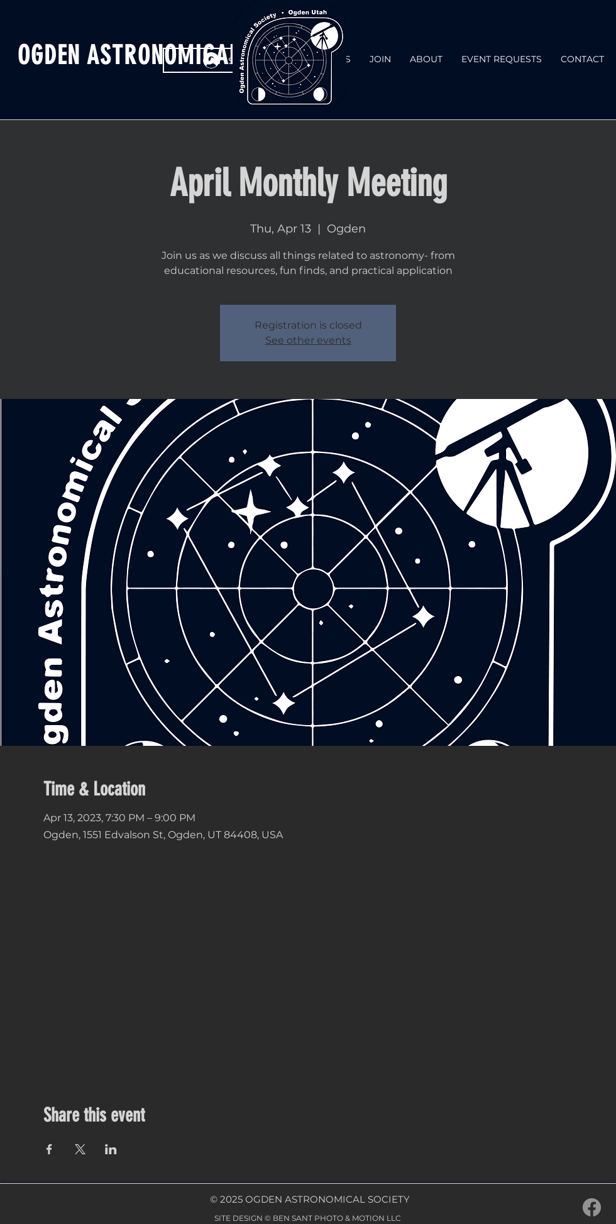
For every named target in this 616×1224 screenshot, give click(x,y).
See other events (308, 340)
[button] (426, 59)
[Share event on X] (80, 1149)
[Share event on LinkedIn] (111, 1149)
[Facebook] (592, 1207)
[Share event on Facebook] (49, 1149)
